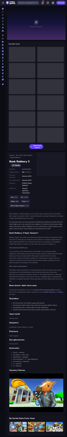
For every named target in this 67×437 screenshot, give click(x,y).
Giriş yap (61, 3)
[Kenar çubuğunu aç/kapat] (3, 3)
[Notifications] (42, 3)
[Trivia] (2, 79)
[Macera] (2, 54)
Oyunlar (11, 155)
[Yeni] (2, 15)
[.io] (2, 44)
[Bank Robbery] (18, 427)
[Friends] (53, 3)
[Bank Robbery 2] (36, 427)
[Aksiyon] (2, 35)
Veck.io (60, 292)
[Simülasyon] (2, 63)
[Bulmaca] (2, 41)
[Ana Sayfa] (2, 8)
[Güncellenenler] (2, 21)
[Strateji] (2, 70)
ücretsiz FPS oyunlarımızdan (44, 290)
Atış (17, 155)
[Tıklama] (2, 76)
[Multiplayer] (2, 27)
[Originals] (2, 24)
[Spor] (2, 67)
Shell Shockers (50, 292)
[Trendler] (2, 18)
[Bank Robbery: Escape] (54, 427)
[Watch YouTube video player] (36, 393)
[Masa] (2, 57)
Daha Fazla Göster (36, 147)
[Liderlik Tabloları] (2, 30)
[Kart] (2, 48)
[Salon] (2, 60)
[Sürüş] (2, 73)
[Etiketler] (2, 84)
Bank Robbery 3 (16, 157)
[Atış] (2, 38)
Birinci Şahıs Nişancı (26, 155)
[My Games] (48, 3)
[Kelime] (2, 51)
